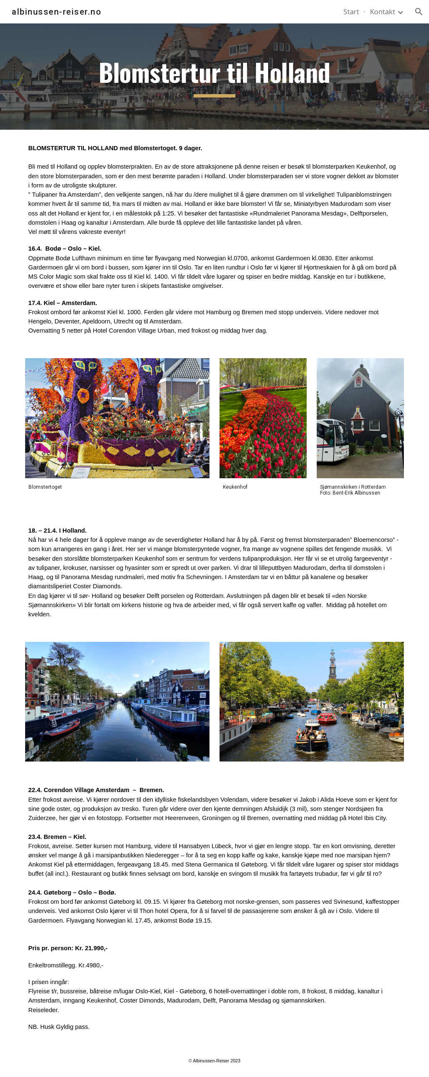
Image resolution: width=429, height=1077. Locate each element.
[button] (419, 12)
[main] (214, 76)
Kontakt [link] (382, 11)
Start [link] (351, 11)
